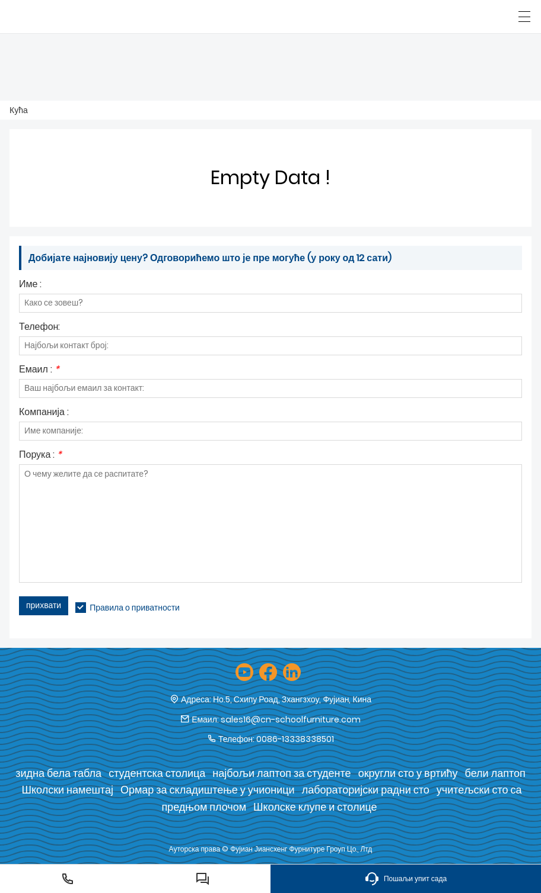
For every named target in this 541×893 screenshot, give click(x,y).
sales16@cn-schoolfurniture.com (291, 719)
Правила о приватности (135, 607)
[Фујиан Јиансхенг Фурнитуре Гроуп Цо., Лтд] (63, 16)
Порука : (40, 455)
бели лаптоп (495, 773)
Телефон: (39, 327)
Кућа (18, 110)
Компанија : (44, 413)
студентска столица (157, 773)
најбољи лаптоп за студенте (281, 773)
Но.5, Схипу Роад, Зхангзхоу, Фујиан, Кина (292, 699)
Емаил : (39, 370)
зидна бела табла (58, 773)
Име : (30, 285)
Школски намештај (67, 789)
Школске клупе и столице (315, 806)
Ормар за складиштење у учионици (207, 789)
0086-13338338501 (295, 739)
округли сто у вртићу (408, 773)
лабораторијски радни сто (365, 789)
